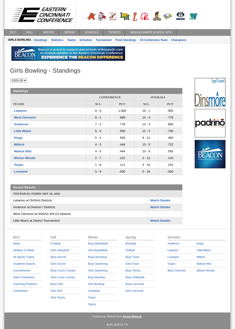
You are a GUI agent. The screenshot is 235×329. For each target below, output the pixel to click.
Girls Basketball (97, 250)
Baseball (131, 243)
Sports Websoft (132, 316)
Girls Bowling (96, 284)
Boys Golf (57, 284)
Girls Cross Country (63, 277)
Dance (92, 304)
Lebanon (20, 110)
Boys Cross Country (63, 270)
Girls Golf (56, 290)
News (16, 243)
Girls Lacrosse (134, 290)
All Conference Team (153, 40)
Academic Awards (24, 263)
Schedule (86, 40)
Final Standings (125, 40)
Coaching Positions (25, 284)
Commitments (21, 270)
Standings (40, 40)
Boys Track (132, 257)
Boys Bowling (96, 277)
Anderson (21, 124)
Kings (18, 137)
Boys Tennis (133, 270)
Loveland (20, 171)
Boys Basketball (98, 243)
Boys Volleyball (135, 277)
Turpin (18, 164)
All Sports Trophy (23, 257)
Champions (178, 40)
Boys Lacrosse (135, 284)
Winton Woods (25, 158)
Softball (130, 250)
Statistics (57, 40)
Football (56, 243)
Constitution (20, 290)
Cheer (92, 297)
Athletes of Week (23, 250)
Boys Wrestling (97, 257)
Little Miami (22, 131)
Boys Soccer (58, 257)
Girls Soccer (58, 263)
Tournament (104, 40)
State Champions (23, 277)
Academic (94, 290)
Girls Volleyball (60, 250)
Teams (71, 40)
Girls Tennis (58, 297)
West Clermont (25, 117)
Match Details (160, 200)
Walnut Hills (23, 151)
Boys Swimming (98, 263)
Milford (19, 144)
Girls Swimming (97, 270)
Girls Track (132, 263)
